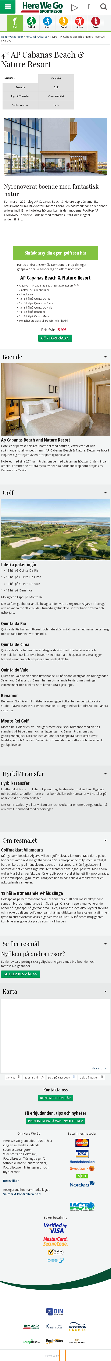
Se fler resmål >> (20, 974)
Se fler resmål (20, 105)
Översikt (56, 78)
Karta (56, 105)
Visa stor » (99, 1068)
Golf (56, 87)
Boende (20, 87)
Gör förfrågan (55, 338)
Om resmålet (56, 96)
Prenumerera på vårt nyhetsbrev (55, 1121)
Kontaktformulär (55, 1098)
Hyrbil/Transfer (20, 96)
